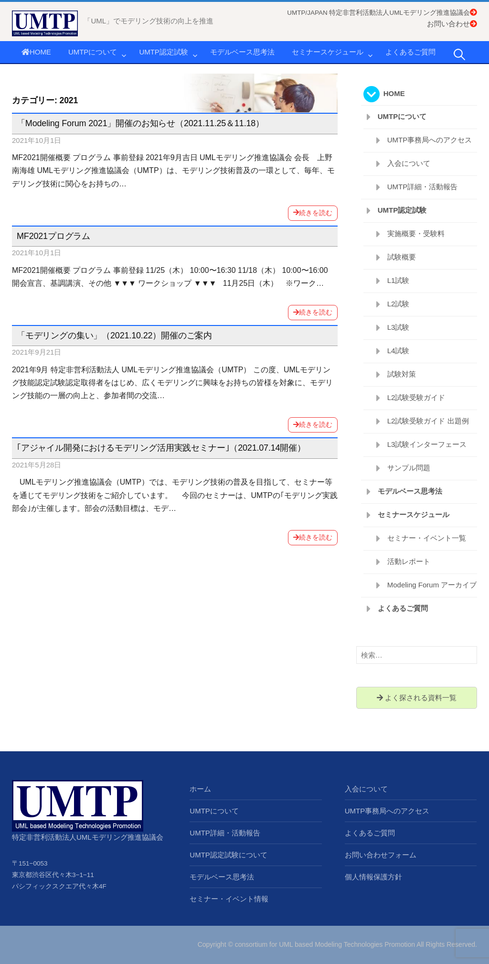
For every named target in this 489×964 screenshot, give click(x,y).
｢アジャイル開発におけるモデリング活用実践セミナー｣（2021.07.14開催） (161, 448)
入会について (408, 163)
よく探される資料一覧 (417, 697)
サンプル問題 (408, 468)
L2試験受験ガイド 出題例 (428, 421)
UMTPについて (92, 52)
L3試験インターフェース (427, 444)
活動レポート (408, 561)
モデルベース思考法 (242, 52)
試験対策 (401, 374)
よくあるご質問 (410, 52)
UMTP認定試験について (228, 855)
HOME (36, 52)
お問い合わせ (452, 24)
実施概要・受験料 (416, 233)
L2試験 (398, 304)
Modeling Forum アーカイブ (432, 585)
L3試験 (398, 327)
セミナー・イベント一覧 (426, 538)
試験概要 (401, 257)
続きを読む (312, 213)
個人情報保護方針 (373, 877)
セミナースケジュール (327, 52)
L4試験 (398, 351)
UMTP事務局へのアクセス (429, 140)
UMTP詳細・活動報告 (422, 187)
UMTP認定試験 (163, 52)
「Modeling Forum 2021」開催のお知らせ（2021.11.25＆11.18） (140, 123)
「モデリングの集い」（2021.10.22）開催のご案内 (114, 335)
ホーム (200, 789)
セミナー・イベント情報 (229, 899)
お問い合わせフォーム (380, 855)
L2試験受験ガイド (416, 397)
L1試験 (398, 280)
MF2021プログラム (53, 236)
